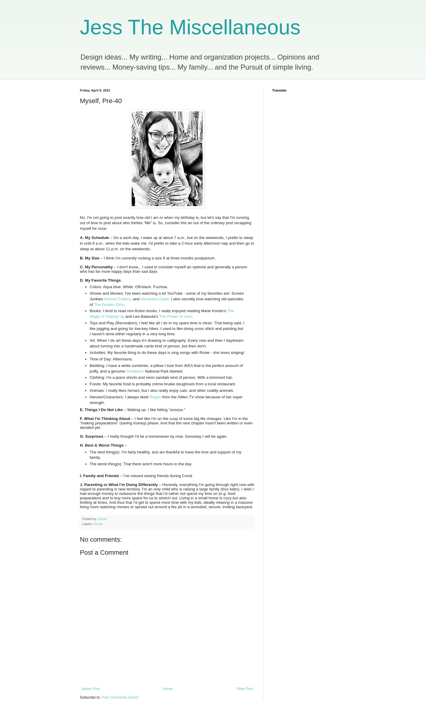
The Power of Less (175, 316)
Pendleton (135, 371)
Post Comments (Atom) (119, 697)
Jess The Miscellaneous (190, 27)
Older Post (244, 689)
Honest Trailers (117, 299)
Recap (98, 524)
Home (168, 689)
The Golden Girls (109, 304)
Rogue (155, 397)
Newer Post (90, 689)
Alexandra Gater (154, 299)
